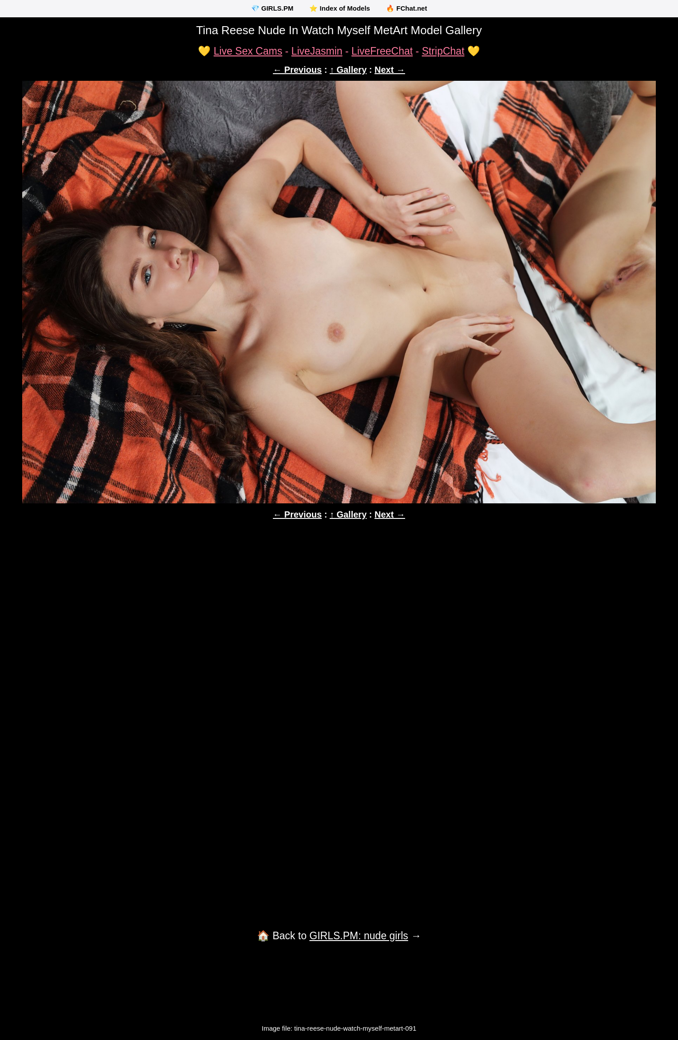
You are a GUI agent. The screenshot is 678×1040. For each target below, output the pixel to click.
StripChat (443, 51)
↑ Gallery (348, 70)
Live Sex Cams (247, 51)
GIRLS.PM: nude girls (358, 935)
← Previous (297, 70)
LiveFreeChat (382, 51)
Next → (389, 70)
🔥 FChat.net (406, 8)
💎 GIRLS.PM (272, 8)
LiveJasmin (317, 51)
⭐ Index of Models (339, 8)
